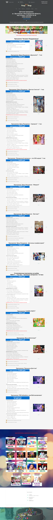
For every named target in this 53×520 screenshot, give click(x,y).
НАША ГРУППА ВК (26, 18)
